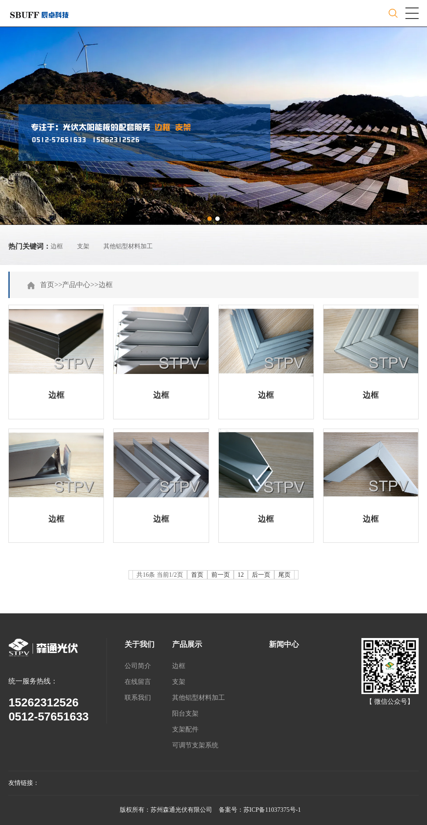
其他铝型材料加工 (128, 246)
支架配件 (185, 729)
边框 (57, 246)
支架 (83, 246)
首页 (47, 284)
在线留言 (138, 681)
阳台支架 (185, 713)
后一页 (261, 574)
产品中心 (76, 284)
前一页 (220, 574)
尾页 (284, 574)
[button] (209, 219)
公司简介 (138, 665)
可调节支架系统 (195, 745)
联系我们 (138, 697)
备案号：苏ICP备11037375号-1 (260, 809)
